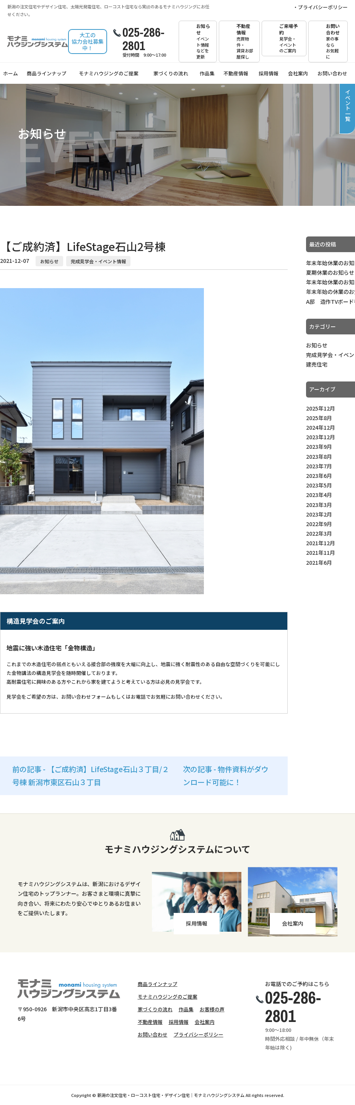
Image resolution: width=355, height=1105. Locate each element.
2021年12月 (320, 543)
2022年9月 (319, 524)
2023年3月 (319, 504)
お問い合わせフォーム (86, 696)
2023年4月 (319, 495)
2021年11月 (320, 552)
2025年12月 (320, 408)
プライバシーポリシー (323, 7)
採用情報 (268, 73)
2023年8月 (319, 456)
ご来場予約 (289, 38)
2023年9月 (319, 446)
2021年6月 (319, 562)
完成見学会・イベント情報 (98, 261)
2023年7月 (319, 466)
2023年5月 (319, 485)
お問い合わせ (334, 41)
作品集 (207, 73)
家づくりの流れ (170, 73)
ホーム (10, 73)
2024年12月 (320, 427)
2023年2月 (319, 514)
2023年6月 (319, 475)
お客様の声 (212, 1009)
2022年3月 (319, 533)
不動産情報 (245, 41)
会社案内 (298, 73)
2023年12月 (320, 437)
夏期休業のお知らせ (330, 272)
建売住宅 (316, 364)
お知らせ (203, 41)
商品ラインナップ (47, 73)
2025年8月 (319, 418)
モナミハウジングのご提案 (108, 73)
